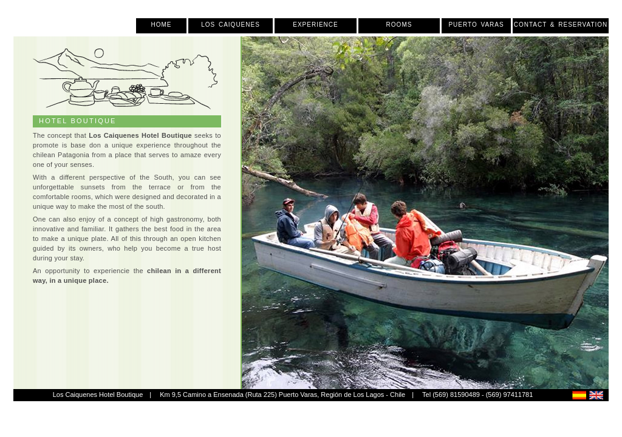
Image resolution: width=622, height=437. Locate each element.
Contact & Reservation (561, 25)
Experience (315, 25)
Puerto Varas (476, 25)
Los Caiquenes (230, 25)
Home (161, 25)
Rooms (399, 25)
